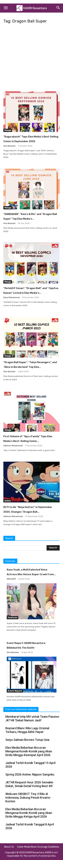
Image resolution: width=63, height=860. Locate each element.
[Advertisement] (31, 58)
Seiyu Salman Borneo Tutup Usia (27, 739)
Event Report (15, 691)
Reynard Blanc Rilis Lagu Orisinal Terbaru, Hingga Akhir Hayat (27, 730)
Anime (7, 501)
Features (12, 617)
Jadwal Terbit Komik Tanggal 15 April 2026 (30, 764)
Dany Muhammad (11, 297)
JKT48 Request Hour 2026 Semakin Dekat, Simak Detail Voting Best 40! (29, 784)
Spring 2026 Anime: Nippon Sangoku (29, 774)
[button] (5, 8)
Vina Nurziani (9, 146)
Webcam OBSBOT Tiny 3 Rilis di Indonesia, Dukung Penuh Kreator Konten (28, 797)
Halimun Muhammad (13, 446)
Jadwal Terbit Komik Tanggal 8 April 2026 (29, 826)
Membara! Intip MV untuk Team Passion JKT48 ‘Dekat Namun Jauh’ (32, 718)
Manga (7, 130)
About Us (9, 846)
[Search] (58, 8)
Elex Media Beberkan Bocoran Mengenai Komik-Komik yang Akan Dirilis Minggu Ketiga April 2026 (28, 812)
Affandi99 (11, 579)
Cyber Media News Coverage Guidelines (38, 846)
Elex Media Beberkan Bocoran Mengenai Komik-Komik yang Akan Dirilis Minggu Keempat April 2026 (28, 751)
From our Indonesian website (20, 709)
